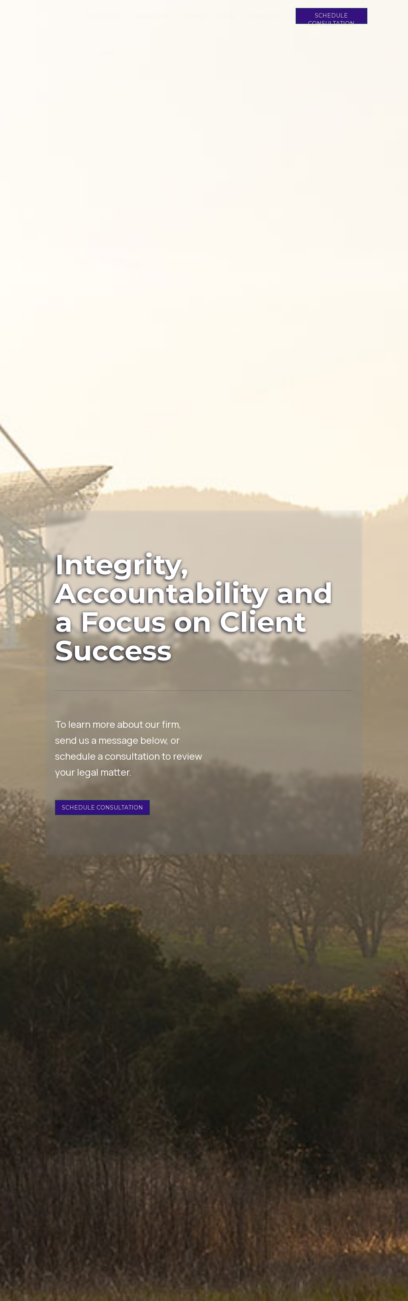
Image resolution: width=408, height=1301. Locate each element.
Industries (151, 16)
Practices (101, 16)
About (194, 16)
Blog (227, 16)
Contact (264, 16)
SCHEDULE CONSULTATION (331, 18)
